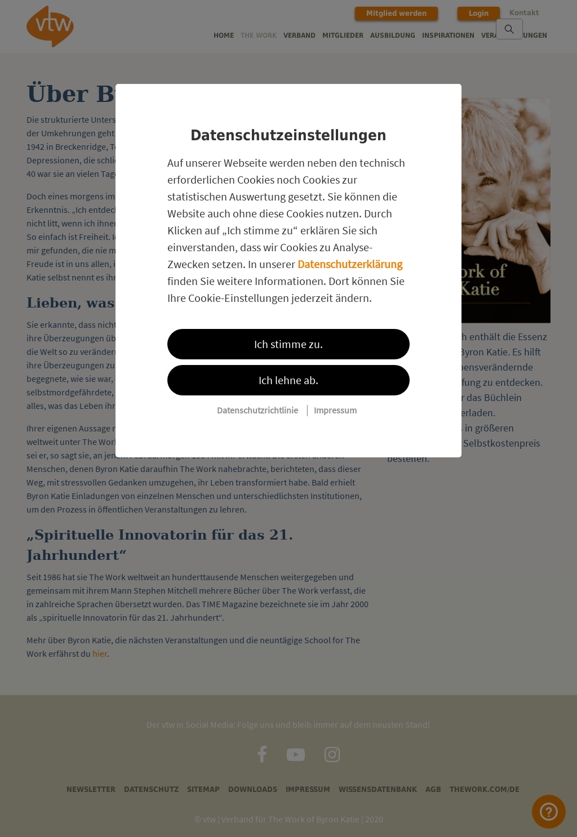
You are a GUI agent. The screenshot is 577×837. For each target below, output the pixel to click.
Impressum (335, 410)
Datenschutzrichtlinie (257, 410)
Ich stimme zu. (288, 344)
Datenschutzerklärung (350, 264)
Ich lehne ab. (288, 380)
